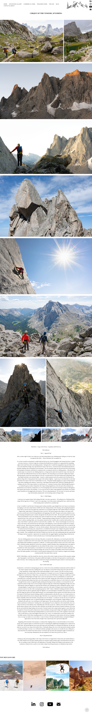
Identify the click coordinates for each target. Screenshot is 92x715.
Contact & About (9, 5)
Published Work (42, 4)
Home (5, 4)
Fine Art (51, 4)
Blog (57, 4)
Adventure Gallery (15, 4)
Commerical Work (29, 4)
